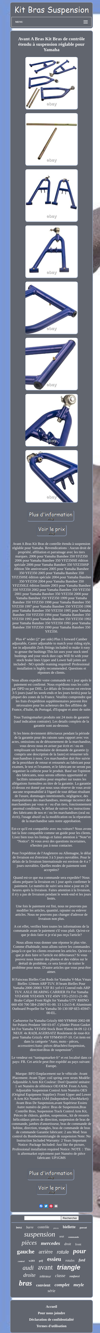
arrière (46, 1252)
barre (30, 1227)
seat (61, 1236)
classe (60, 1275)
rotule (63, 1252)
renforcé (74, 1276)
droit (67, 1244)
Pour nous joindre (51, 1313)
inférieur (45, 1276)
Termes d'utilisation (51, 1326)
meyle (79, 1284)
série (51, 1291)
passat (83, 1227)
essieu (54, 1259)
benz (19, 1227)
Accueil (51, 1307)
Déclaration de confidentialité (51, 1320)
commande (73, 1237)
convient (43, 1285)
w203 (32, 1260)
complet (62, 1284)
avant (45, 1267)
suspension (39, 1234)
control (21, 1261)
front (78, 1244)
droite (29, 1275)
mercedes (50, 1243)
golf (41, 1260)
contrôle (43, 1227)
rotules (70, 1260)
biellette (69, 1227)
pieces (56, 1228)
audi (28, 1267)
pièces (29, 1242)
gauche (25, 1251)
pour (79, 1251)
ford (82, 1260)
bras (25, 1283)
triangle (68, 1267)
